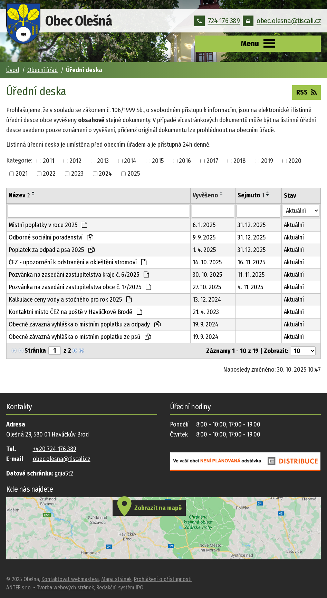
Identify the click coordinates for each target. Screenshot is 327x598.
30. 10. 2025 (207, 274)
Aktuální (294, 225)
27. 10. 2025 (207, 287)
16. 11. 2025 (251, 262)
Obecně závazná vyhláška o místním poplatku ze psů (80, 337)
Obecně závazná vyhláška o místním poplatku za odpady (85, 324)
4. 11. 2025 (250, 287)
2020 (294, 161)
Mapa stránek (116, 579)
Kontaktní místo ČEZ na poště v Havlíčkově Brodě (75, 312)
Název (19, 195)
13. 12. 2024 (207, 299)
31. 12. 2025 (252, 225)
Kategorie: (19, 160)
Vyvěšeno (205, 195)
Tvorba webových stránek (65, 587)
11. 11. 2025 (251, 274)
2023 (77, 173)
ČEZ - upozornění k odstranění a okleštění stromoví (77, 262)
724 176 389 (217, 20)
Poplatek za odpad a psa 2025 (52, 250)
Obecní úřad (42, 70)
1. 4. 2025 (204, 250)
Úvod (12, 70)
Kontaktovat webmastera (70, 579)
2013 (103, 161)
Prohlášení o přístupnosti (163, 579)
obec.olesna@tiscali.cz (282, 20)
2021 (22, 173)
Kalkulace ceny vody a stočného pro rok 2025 (70, 299)
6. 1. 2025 (204, 225)
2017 (212, 161)
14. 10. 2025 (207, 262)
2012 (75, 161)
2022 (49, 173)
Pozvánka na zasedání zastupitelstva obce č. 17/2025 (80, 287)
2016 (185, 161)
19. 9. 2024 (206, 324)
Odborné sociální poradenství (51, 237)
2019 (267, 161)
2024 (105, 173)
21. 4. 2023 (206, 312)
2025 (133, 173)
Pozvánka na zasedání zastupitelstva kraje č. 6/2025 (79, 274)
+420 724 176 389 (54, 449)
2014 (130, 161)
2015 (158, 161)
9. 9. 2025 (204, 237)
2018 (239, 161)
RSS (306, 91)
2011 (48, 161)
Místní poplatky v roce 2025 (48, 225)
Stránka (35, 350)
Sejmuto (251, 195)
